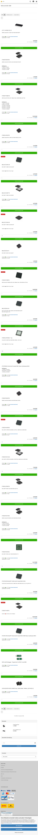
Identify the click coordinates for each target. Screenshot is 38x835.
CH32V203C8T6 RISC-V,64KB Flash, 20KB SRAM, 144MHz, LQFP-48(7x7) (18, 688)
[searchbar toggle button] (30, 1)
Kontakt (2, 767)
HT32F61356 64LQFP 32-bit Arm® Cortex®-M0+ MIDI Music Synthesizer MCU (19, 635)
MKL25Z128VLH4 (6, 164)
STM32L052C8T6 (6, 135)
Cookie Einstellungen (4, 780)
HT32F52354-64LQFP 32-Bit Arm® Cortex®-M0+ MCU (13, 581)
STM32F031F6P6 (6, 515)
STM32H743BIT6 (6, 280)
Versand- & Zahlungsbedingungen (7, 769)
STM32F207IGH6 (6, 551)
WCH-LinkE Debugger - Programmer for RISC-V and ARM (14, 662)
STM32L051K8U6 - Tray (7, 338)
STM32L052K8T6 (6, 486)
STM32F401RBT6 (6, 427)
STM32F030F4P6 (6, 59)
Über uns (2, 773)
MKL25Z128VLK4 (6, 222)
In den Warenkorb (19, 123)
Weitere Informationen (19, 832)
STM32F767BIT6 (5, 610)
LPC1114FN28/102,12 (7, 30)
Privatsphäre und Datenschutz (6, 778)
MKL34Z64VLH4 (5, 308)
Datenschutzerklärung (8, 823)
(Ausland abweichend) (14, 36)
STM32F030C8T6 (6, 398)
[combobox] (9, 15)
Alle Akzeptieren (19, 825)
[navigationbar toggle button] (36, 1)
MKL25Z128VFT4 (6, 193)
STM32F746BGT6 (6, 95)
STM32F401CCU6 (6, 457)
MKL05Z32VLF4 (5, 250)
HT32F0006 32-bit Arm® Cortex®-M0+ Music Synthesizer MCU (15, 366)
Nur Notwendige (19, 829)
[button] (2, 15)
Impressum (3, 765)
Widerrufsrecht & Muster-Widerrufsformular (8, 771)
